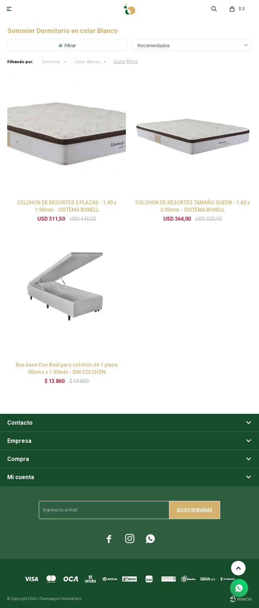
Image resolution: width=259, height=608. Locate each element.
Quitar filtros (125, 61)
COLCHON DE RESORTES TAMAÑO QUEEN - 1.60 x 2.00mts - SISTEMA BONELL (192, 206)
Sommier (51, 62)
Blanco (87, 62)
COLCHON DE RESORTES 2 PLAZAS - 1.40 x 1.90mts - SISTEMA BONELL (66, 206)
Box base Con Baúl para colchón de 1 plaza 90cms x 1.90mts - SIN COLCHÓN (67, 368)
